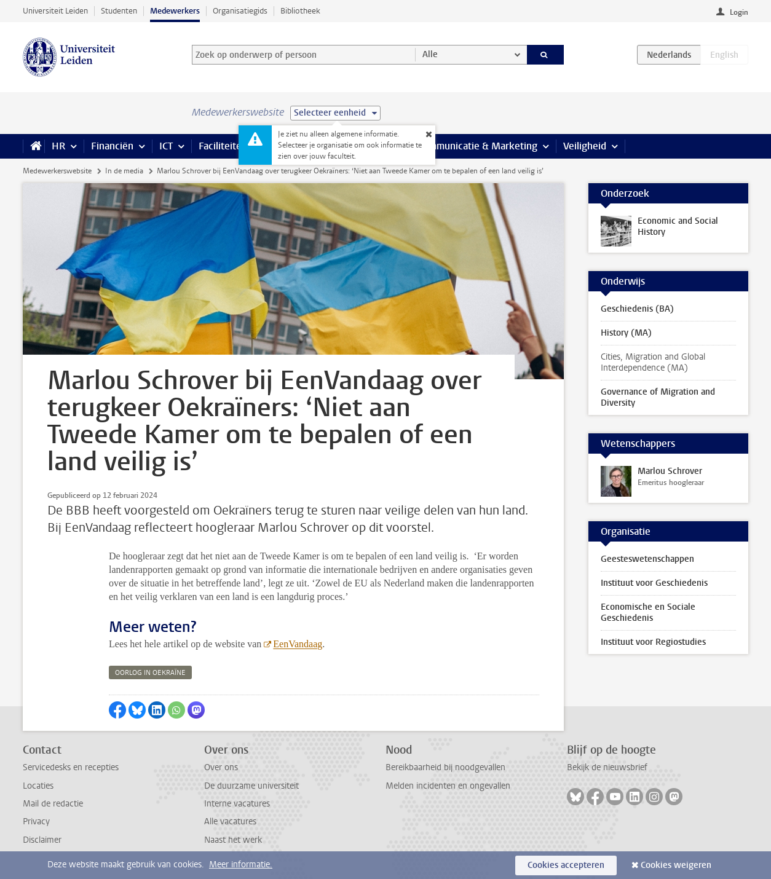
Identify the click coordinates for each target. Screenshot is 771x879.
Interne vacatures (237, 804)
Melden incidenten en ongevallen (448, 786)
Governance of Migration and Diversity (658, 397)
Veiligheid (584, 146)
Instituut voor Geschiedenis (654, 583)
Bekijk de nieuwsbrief (607, 767)
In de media (124, 171)
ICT (166, 146)
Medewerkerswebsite (57, 171)
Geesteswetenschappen (647, 559)
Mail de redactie (53, 804)
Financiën (112, 146)
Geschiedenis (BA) (637, 309)
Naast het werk (233, 840)
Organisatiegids (240, 11)
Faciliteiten (223, 146)
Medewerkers (175, 11)
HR (58, 146)
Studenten (119, 11)
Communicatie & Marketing (477, 146)
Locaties (38, 786)
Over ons (221, 767)
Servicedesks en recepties (71, 767)
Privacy (36, 821)
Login (739, 12)
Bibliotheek (300, 11)
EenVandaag (297, 644)
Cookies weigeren (676, 865)
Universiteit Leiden (55, 11)
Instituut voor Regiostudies (653, 642)
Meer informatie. (240, 864)
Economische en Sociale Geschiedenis (648, 612)
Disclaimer (42, 840)
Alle (430, 54)
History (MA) (626, 333)
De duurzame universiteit (251, 786)
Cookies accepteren (566, 865)
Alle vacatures (230, 821)
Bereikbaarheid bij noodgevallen (445, 767)
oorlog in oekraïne (150, 672)
